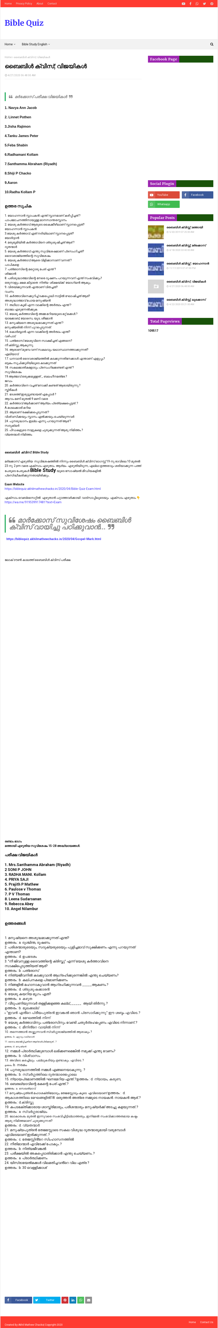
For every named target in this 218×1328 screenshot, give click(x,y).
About (39, 3)
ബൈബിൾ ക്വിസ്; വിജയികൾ (186, 281)
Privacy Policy (24, 3)
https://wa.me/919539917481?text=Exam (33, 502)
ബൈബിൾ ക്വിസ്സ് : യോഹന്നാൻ (187, 263)
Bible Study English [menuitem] (34, 44)
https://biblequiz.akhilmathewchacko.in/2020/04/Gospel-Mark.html (53, 539)
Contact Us (206, 1322)
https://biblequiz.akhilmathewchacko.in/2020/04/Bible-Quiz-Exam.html (53, 488)
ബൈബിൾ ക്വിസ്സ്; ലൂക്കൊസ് (186, 300)
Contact (52, 3)
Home (8, 3)
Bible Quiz (24, 23)
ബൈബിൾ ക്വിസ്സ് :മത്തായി (184, 227)
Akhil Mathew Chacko (31, 1324)
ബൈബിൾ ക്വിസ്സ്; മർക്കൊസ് (186, 245)
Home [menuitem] (9, 44)
